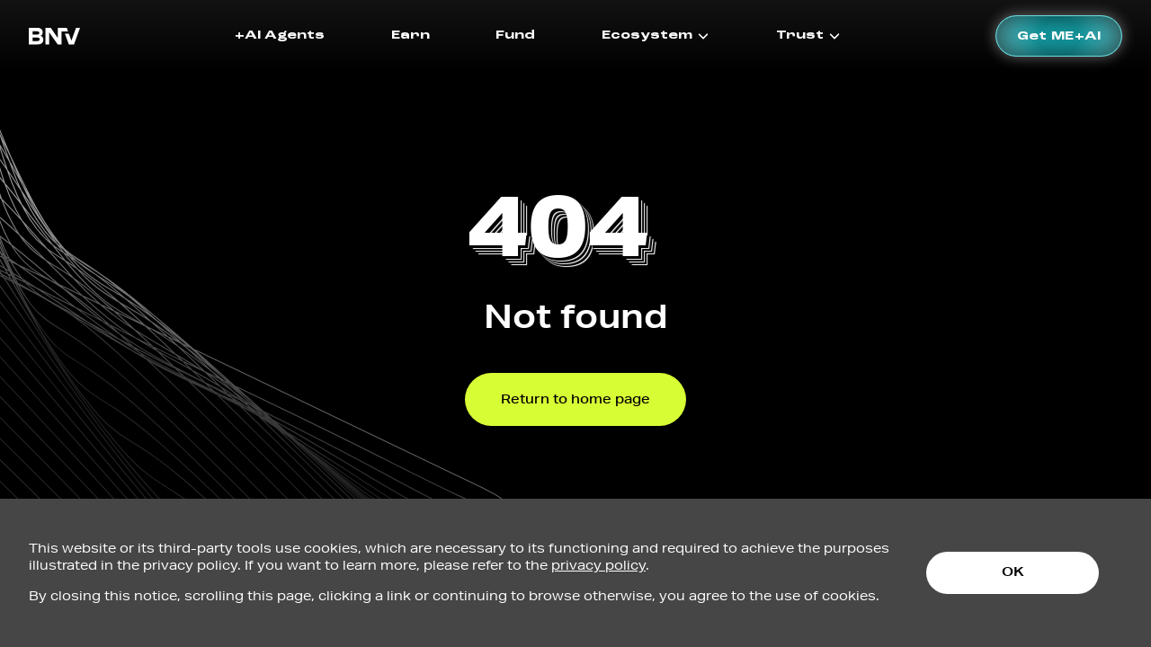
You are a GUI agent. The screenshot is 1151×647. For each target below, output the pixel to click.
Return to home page (575, 399)
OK (1013, 571)
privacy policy (598, 565)
